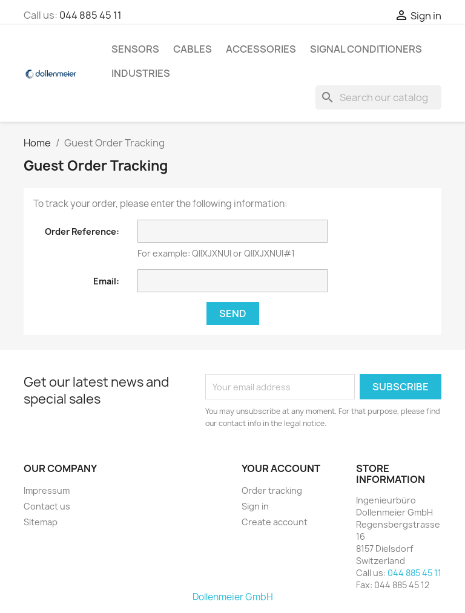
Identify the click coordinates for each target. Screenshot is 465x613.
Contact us (47, 506)
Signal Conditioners (366, 49)
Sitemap (41, 522)
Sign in (255, 506)
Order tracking (272, 490)
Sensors (135, 49)
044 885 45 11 (90, 15)
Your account (281, 468)
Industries (140, 73)
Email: (106, 281)
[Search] (378, 97)
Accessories (261, 49)
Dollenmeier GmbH (233, 597)
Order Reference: (82, 231)
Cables (192, 49)
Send (232, 313)
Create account (275, 522)
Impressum (47, 490)
